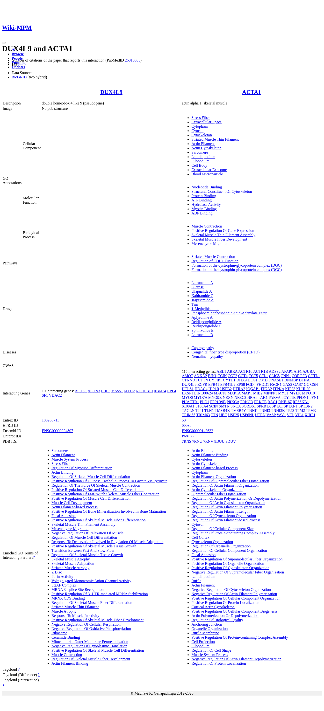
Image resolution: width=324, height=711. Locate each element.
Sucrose (197, 287)
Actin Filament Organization (213, 477)
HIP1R (214, 389)
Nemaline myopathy (207, 356)
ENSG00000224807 (57, 431)
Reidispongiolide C (206, 326)
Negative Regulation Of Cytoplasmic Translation (89, 646)
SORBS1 (249, 406)
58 (184, 420)
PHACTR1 (190, 402)
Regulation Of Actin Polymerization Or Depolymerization (236, 498)
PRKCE (260, 402)
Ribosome (59, 633)
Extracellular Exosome (209, 170)
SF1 (45, 395)
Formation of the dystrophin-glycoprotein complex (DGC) (236, 265)
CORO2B (299, 376)
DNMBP (291, 380)
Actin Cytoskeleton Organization (216, 490)
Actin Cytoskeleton (206, 148)
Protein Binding (203, 196)
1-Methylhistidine (205, 309)
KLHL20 (303, 389)
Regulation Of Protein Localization (218, 663)
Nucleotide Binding (206, 187)
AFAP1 (287, 371)
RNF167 (285, 402)
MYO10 (308, 393)
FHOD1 (263, 384)
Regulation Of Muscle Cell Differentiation (84, 537)
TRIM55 (188, 415)
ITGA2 (266, 389)
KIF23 (290, 389)
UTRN (260, 415)
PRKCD (246, 402)
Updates (18, 67)
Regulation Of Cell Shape (211, 650)
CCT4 (243, 376)
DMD (263, 380)
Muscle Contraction (206, 226)
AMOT (187, 376)
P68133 (188, 436)
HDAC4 (200, 389)
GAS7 (298, 384)
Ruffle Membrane (205, 633)
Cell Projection (203, 642)
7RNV (208, 441)
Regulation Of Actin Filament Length (220, 511)
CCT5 (253, 376)
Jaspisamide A (202, 300)
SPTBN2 (306, 406)
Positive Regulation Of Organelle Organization (227, 563)
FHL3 (105, 391)
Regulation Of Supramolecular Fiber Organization (230, 481)
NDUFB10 (144, 391)
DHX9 (241, 380)
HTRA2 (239, 389)
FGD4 (251, 384)
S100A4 (201, 406)
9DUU (219, 441)
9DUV (231, 441)
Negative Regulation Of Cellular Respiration (86, 624)
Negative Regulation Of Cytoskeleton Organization (231, 589)
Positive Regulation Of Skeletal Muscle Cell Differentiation (97, 650)
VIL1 (299, 415)
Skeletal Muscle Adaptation (72, 563)
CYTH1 (229, 380)
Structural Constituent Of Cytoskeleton (221, 191)
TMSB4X (222, 410)
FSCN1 (275, 384)
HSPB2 (226, 389)
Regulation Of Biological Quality (217, 620)
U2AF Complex (63, 585)
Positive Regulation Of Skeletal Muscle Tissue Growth (93, 546)
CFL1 (263, 376)
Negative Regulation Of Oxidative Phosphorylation (91, 629)
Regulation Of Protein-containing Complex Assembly (232, 533)
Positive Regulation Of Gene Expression (222, 230)
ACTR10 (245, 371)
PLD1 (204, 402)
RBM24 (160, 391)
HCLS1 (188, 389)
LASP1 (187, 393)
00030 (186, 425)
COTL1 (314, 376)
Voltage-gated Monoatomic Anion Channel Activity (91, 581)
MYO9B (215, 397)
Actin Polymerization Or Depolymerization (225, 616)
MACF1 (220, 393)
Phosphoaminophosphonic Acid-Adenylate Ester (228, 313)
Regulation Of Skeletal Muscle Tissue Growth (87, 555)
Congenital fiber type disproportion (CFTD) (225, 352)
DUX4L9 (111, 92)
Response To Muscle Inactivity (75, 616)
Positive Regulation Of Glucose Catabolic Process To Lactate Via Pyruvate (109, 481)
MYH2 (129, 391)
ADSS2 (275, 371)
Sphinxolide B (202, 330)
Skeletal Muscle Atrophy (70, 559)
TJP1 (199, 410)
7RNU (197, 441)
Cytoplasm (199, 126)
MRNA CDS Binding (68, 598)
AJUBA (308, 371)
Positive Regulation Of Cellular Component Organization (235, 598)
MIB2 (257, 393)
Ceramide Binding (65, 637)
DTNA (304, 380)
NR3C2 (240, 397)
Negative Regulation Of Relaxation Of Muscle (87, 533)
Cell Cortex (200, 537)
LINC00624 (203, 393)
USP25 (233, 415)
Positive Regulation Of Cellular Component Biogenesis (234, 611)
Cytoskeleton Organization (212, 542)
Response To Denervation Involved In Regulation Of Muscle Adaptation (107, 542)
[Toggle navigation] (4, 42)
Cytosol (197, 131)
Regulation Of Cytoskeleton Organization (223, 516)
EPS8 (240, 384)
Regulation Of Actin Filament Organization (225, 485)
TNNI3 (264, 410)
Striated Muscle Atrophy (70, 568)
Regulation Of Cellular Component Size (222, 529)
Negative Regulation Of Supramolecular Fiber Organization (237, 572)
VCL (290, 415)
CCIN (222, 376)
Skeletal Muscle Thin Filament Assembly (223, 235)
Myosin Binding (203, 209)
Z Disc (56, 572)
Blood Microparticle (207, 174)
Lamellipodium (203, 157)
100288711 (50, 420)
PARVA (275, 397)
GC (306, 384)
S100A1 (188, 406)
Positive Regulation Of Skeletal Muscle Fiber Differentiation (98, 520)
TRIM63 (203, 415)
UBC (223, 415)
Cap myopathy (202, 348)
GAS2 (287, 384)
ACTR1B (260, 371)
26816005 (132, 60)
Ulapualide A (201, 291)
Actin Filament (203, 144)
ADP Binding (201, 213)
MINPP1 (270, 393)
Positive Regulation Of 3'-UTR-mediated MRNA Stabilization (99, 594)
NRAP (252, 397)
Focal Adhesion (63, 516)
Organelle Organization (209, 629)
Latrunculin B (202, 335)
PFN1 (314, 397)
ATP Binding (201, 200)
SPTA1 (277, 406)
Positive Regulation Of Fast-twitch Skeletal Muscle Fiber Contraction (105, 494)
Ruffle (196, 581)
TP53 (290, 410)
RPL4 (171, 391)
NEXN (228, 397)
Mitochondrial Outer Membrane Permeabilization (89, 642)
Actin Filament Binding (69, 663)
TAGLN (188, 410)
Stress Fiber (200, 118)
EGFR (202, 384)
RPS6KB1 (301, 402)
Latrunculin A (202, 283)
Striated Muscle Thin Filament (215, 139)
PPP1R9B (218, 402)
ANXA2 (200, 376)
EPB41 (213, 384)
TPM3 (311, 410)
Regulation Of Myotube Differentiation (81, 468)
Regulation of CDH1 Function (214, 261)
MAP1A (234, 393)
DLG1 (253, 380)
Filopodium (200, 161)
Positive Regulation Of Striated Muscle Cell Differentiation (97, 490)
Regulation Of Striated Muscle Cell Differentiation (90, 477)
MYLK (295, 393)
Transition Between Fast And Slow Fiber (83, 550)
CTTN (203, 380)
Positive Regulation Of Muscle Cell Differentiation (90, 498)
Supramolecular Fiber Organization (218, 494)
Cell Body (199, 165)
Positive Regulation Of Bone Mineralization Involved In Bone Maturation (108, 511)
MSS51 (117, 391)
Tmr (194, 304)
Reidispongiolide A (206, 322)
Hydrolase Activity (206, 204)
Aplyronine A (202, 317)
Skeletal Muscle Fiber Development (219, 239)
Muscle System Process (69, 459)
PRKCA (233, 402)
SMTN (224, 406)
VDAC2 (55, 395)
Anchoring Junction (206, 624)
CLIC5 (274, 376)
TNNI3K (278, 410)
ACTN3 (94, 391)
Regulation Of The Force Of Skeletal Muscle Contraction (95, 485)
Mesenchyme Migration (209, 244)
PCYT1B (288, 397)
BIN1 (212, 376)
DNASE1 (275, 380)
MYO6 (187, 397)
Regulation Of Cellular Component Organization (229, 550)
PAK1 (263, 397)
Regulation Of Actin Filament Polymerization (226, 507)
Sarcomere (199, 152)
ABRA (232, 371)
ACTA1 (251, 92)
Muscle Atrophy (64, 611)
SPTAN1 (290, 406)
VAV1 (281, 415)
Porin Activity (62, 576)
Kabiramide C (202, 296)
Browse (18, 54)
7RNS (186, 441)
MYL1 (283, 393)
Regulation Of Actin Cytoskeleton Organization (228, 503)
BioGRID (19, 77)
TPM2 (300, 410)
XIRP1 (310, 415)
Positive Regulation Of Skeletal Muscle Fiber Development (97, 620)
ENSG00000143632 (197, 431)
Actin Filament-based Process (74, 507)
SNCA (235, 406)
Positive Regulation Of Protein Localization (225, 603)
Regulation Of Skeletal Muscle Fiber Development (90, 659)
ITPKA (278, 389)
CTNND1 (189, 380)
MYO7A (200, 397)
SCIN (213, 406)
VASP (271, 415)
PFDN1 (303, 397)
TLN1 (209, 410)
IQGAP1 (253, 389)
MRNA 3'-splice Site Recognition (77, 589)
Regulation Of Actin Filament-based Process (225, 520)
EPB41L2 (227, 384)
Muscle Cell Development (71, 503)
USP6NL (247, 415)
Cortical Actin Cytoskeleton (213, 607)
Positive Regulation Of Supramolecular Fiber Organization (236, 559)
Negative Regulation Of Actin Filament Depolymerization (236, 659)
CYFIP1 (215, 380)
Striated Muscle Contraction (213, 257)
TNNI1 (252, 410)
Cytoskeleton (201, 135)
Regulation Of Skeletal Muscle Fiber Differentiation (91, 603)
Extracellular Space (206, 122)
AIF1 (298, 371)
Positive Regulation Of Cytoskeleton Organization (230, 568)
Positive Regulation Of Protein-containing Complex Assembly (239, 637)
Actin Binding (62, 472)
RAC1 (272, 402)
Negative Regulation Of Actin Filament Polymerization (234, 594)
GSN (314, 384)
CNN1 (286, 376)
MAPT (247, 393)
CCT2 (232, 376)
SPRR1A (264, 406)
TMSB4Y (238, 410)
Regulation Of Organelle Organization (221, 546)
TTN (214, 415)
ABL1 (221, 371)
